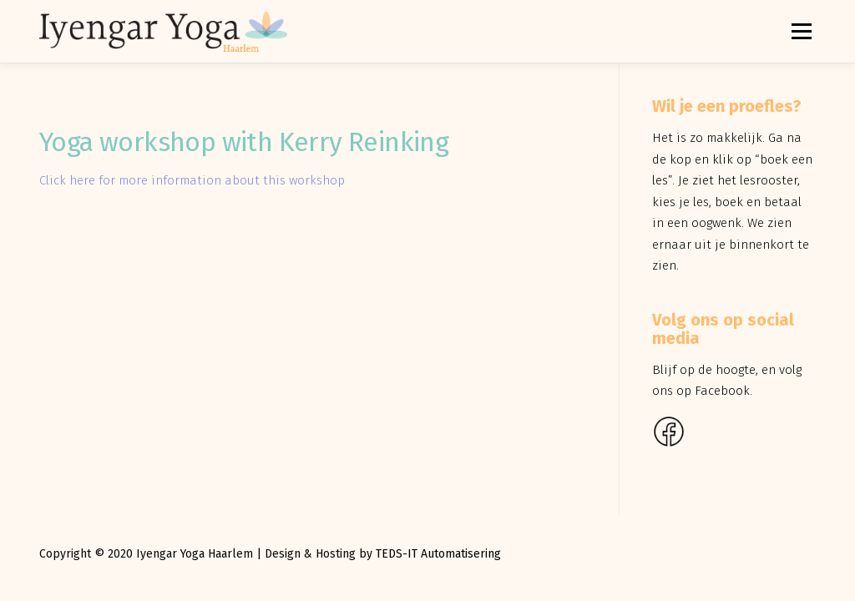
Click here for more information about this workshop (192, 180)
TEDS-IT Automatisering (438, 554)
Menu (801, 30)
